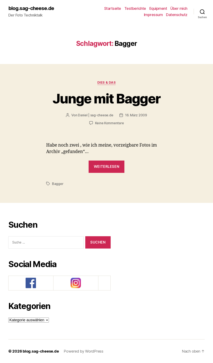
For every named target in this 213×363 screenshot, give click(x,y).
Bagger (57, 184)
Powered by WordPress (83, 351)
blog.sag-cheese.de (31, 8)
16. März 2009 (136, 115)
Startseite (112, 8)
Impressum (153, 15)
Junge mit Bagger (106, 98)
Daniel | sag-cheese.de (95, 115)
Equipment (158, 8)
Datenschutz (176, 15)
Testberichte (135, 8)
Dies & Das (106, 82)
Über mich (178, 8)
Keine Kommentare (109, 123)
